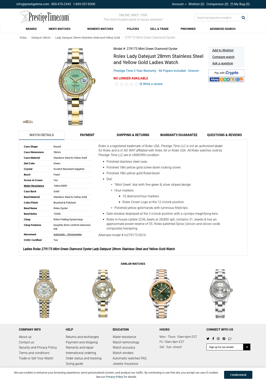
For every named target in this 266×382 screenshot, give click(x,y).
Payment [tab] (87, 135)
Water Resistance (34, 185)
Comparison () (217, 4)
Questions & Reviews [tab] (224, 135)
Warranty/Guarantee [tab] (178, 135)
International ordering (81, 353)
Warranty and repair (80, 347)
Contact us (26, 342)
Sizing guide (74, 364)
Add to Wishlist (223, 50)
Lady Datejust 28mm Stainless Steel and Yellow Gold (87, 37)
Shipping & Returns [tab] (133, 135)
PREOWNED (188, 28)
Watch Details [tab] (41, 135)
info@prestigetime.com (32, 4)
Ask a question (222, 63)
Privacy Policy (114, 376)
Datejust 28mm (41, 37)
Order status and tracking (83, 358)
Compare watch (223, 57)
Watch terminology (126, 342)
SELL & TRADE (159, 28)
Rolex (23, 37)
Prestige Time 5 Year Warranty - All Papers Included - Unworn (156, 71)
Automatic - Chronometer (68, 234)
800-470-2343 (61, 4)
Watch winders (123, 353)
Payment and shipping (82, 342)
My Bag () (240, 4)
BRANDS (31, 28)
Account (179, 4)
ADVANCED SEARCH (223, 28)
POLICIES (133, 28)
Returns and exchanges (82, 337)
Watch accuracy (124, 347)
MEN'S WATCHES (60, 28)
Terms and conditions (34, 353)
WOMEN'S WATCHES (100, 28)
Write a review (151, 84)
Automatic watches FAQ (130, 358)
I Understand (238, 374)
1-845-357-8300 (84, 4)
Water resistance (124, 337)
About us (25, 337)
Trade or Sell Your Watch (36, 358)
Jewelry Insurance (125, 364)
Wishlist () (196, 4)
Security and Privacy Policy (38, 347)
